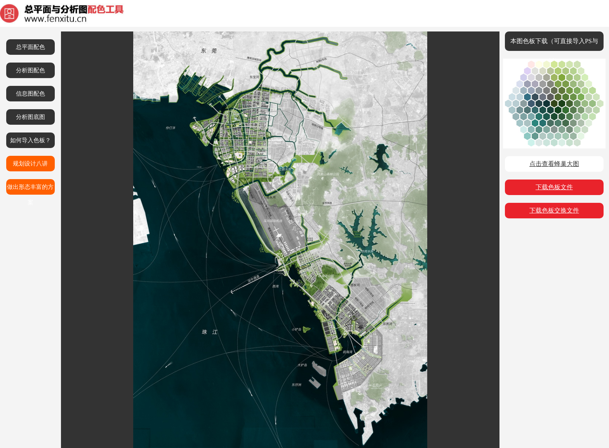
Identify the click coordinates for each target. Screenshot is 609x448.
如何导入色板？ (30, 140)
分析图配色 (30, 70)
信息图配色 (30, 94)
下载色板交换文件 (554, 210)
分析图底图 (30, 117)
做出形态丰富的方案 (30, 189)
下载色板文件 (554, 187)
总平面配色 (30, 47)
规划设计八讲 (30, 163)
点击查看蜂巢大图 (554, 163)
